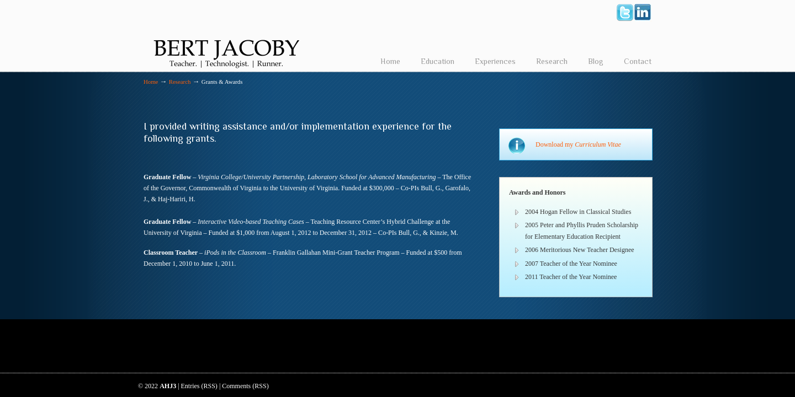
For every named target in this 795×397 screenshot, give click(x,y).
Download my (578, 144)
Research (180, 81)
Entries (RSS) (199, 386)
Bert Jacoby (226, 36)
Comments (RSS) (245, 386)
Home (151, 81)
